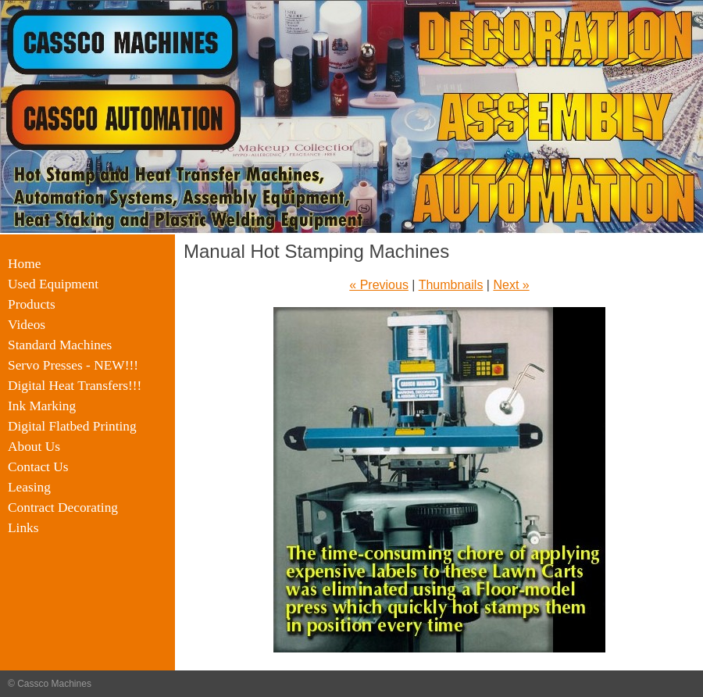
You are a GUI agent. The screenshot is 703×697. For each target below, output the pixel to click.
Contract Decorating (63, 507)
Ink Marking (42, 406)
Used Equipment (53, 284)
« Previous (379, 284)
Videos (26, 324)
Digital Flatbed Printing (72, 426)
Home (24, 263)
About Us (34, 446)
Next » (511, 284)
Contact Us (38, 466)
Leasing (29, 487)
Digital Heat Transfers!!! (74, 385)
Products (31, 304)
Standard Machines (60, 345)
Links (23, 527)
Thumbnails (451, 284)
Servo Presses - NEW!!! (73, 365)
